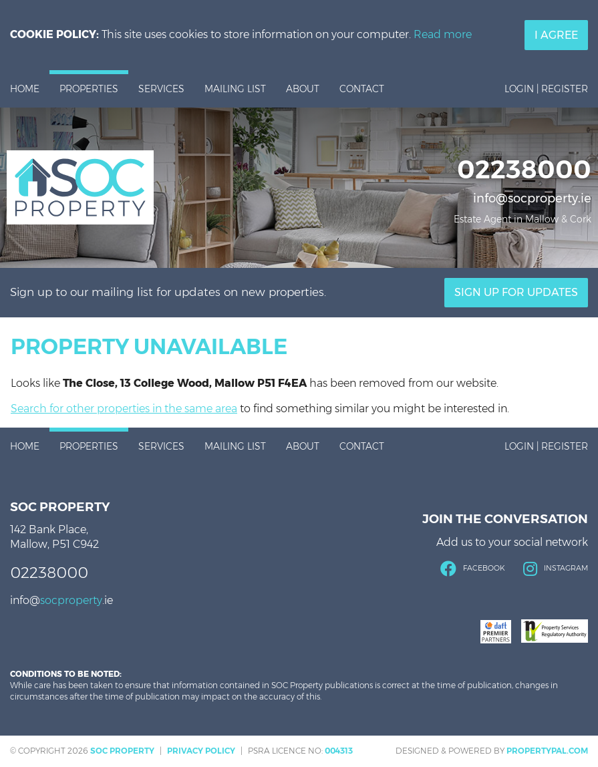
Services (161, 89)
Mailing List (235, 89)
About (302, 89)
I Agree (556, 35)
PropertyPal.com (547, 751)
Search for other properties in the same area (124, 408)
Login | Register (546, 89)
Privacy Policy (201, 751)
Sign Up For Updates (516, 292)
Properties (88, 89)
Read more (443, 34)
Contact (361, 89)
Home (24, 89)
